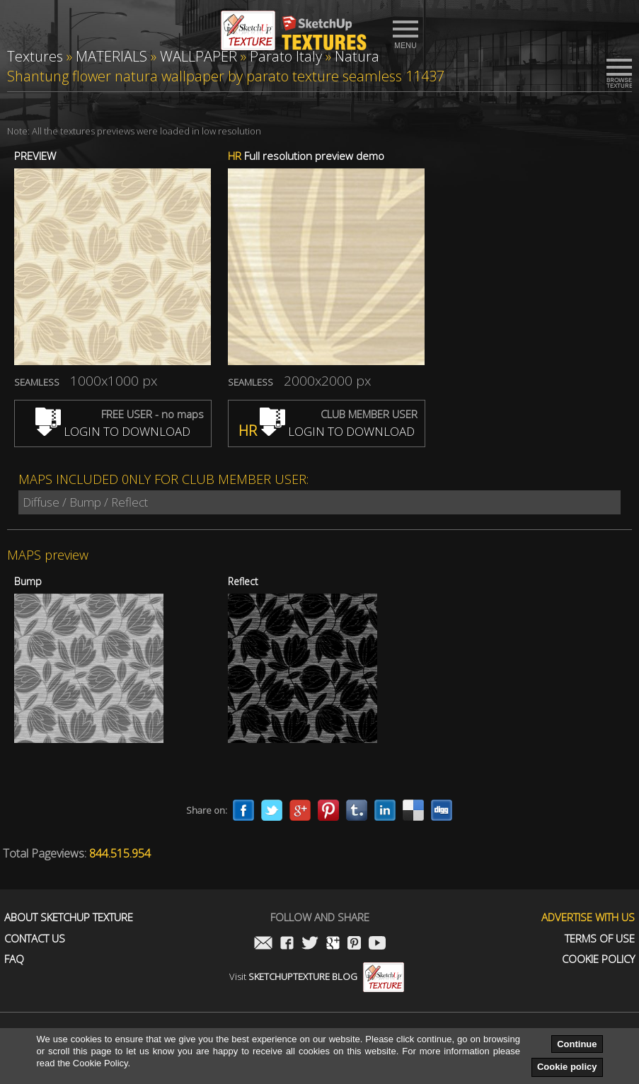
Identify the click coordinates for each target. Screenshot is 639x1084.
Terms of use (600, 938)
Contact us (34, 938)
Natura (357, 56)
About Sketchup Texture (68, 917)
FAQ (14, 959)
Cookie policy (567, 1066)
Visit (316, 976)
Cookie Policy (598, 959)
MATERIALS (111, 56)
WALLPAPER (198, 56)
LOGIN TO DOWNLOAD (112, 431)
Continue (577, 1044)
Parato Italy (286, 56)
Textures (35, 56)
